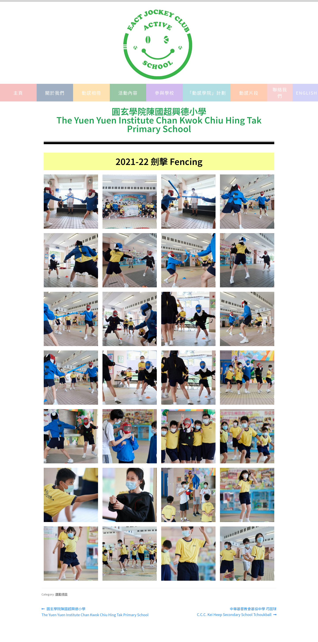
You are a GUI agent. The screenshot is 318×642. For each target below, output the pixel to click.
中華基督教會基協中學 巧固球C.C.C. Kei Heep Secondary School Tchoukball (236, 611)
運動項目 (61, 594)
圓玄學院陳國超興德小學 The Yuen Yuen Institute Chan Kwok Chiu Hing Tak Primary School (95, 611)
